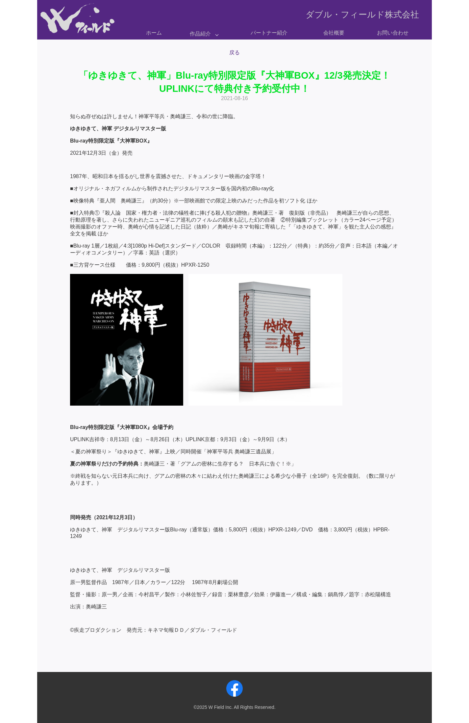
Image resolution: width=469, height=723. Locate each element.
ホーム (154, 33)
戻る (234, 52)
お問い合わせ (392, 33)
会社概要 (333, 33)
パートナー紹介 (269, 33)
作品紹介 (200, 34)
